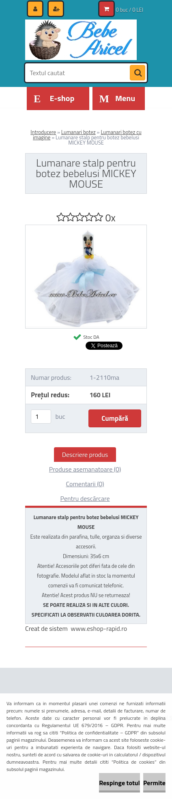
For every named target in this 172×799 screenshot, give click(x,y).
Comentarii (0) (85, 484)
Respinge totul (119, 783)
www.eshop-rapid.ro (99, 628)
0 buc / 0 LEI (129, 10)
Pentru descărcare (85, 498)
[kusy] (41, 416)
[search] (137, 73)
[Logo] (81, 39)
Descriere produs (85, 454)
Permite (154, 783)
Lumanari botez (78, 132)
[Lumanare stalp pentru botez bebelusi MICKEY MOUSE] (86, 228)
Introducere (43, 132)
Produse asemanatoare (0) (85, 469)
